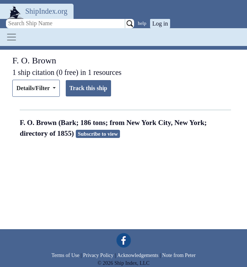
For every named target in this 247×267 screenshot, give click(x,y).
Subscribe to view (98, 134)
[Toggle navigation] (11, 37)
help (142, 23)
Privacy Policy (98, 255)
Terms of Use (65, 255)
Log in (160, 23)
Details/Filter (33, 88)
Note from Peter (178, 255)
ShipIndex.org (46, 11)
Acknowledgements (137, 255)
